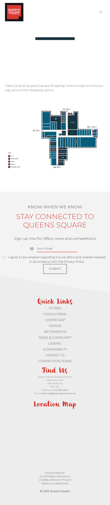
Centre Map (55, 320)
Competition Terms (55, 361)
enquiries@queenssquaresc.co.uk (58, 393)
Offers (55, 326)
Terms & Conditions (55, 483)
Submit (55, 269)
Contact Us (55, 355)
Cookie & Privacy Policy (55, 480)
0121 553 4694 (61, 390)
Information (55, 332)
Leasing (55, 343)
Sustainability (55, 349)
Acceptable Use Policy (55, 476)
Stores (55, 308)
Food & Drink (55, 314)
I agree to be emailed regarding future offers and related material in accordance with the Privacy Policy (57, 259)
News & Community (55, 337)
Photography (55, 473)
